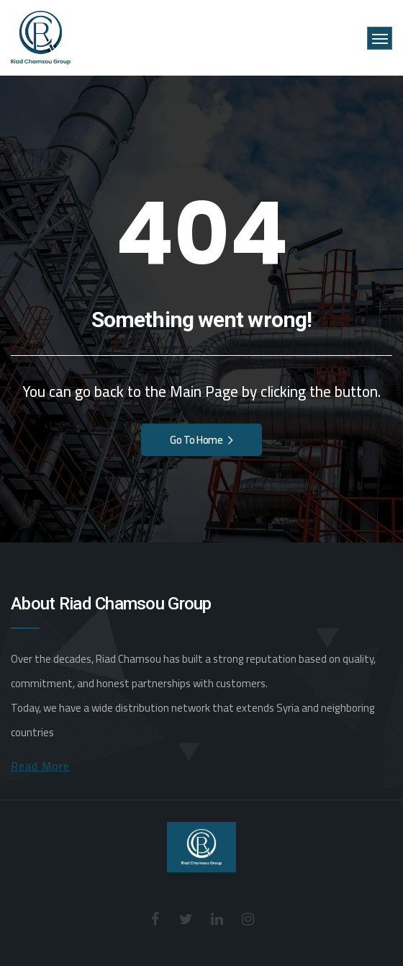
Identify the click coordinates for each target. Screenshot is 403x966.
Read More (40, 766)
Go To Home (201, 439)
